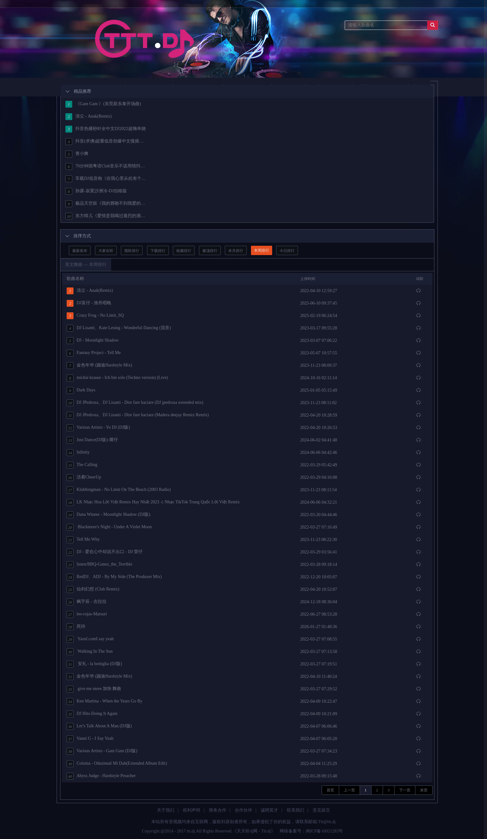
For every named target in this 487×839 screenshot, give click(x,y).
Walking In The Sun (90, 651)
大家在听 (105, 251)
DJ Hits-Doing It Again (92, 714)
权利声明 (191, 810)
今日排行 (287, 251)
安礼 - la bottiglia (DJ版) (94, 664)
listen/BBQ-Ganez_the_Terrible (99, 564)
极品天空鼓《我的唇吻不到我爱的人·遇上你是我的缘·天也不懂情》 (105, 203)
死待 (76, 626)
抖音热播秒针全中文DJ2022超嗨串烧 (105, 129)
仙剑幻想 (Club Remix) (93, 589)
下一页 (404, 790)
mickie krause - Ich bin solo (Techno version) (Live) (117, 378)
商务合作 (217, 810)
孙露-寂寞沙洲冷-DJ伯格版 (96, 191)
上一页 (349, 790)
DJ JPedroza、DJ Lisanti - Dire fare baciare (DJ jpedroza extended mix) (135, 402)
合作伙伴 (243, 810)
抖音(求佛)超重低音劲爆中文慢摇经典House (105, 141)
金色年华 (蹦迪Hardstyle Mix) (99, 365)
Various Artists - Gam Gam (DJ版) (102, 751)
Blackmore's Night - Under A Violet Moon (109, 527)
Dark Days (81, 390)
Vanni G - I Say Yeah (90, 738)
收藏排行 (183, 251)
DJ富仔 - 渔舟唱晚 (89, 303)
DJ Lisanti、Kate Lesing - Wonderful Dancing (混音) (119, 328)
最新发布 (79, 251)
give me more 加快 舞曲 (94, 689)
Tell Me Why (83, 539)
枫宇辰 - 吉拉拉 (86, 602)
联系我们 (295, 810)
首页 (330, 790)
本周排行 (261, 250)
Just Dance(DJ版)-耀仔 (92, 440)
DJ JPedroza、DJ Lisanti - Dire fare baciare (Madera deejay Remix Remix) (138, 415)
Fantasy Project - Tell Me (94, 353)
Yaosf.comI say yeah (90, 639)
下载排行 (157, 251)
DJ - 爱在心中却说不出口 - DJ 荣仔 (105, 552)
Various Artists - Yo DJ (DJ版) (98, 427)
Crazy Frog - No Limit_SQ (95, 315)
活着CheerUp (84, 477)
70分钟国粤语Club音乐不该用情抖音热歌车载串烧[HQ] (105, 166)
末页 (424, 790)
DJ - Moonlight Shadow (93, 340)
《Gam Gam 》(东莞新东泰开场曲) (103, 104)
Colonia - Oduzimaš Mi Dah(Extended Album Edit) (117, 763)
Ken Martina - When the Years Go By (104, 701)
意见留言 (321, 810)
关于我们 (165, 810)
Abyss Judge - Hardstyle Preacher (101, 776)
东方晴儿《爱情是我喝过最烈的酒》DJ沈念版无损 (105, 216)
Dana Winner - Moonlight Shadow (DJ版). (109, 514)
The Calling (82, 465)
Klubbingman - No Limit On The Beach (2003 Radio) (119, 490)
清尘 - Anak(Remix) (88, 116)
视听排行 (131, 251)
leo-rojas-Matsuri (87, 614)
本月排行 (235, 251)
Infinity (78, 452)
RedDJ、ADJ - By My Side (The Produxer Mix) (114, 577)
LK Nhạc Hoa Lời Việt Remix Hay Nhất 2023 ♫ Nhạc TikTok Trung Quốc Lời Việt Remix (153, 502)
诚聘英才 (269, 810)
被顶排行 (209, 251)
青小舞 (76, 154)
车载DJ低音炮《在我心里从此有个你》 (105, 178)
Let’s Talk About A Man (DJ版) (99, 726)
